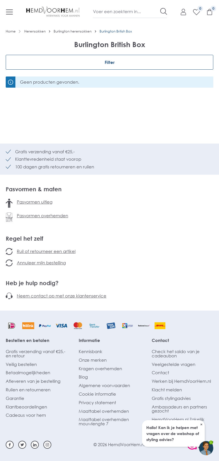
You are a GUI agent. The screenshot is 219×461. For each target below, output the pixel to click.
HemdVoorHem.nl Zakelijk (178, 419)
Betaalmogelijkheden (28, 372)
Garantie (15, 398)
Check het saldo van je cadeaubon (176, 353)
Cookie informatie (97, 393)
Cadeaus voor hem (26, 415)
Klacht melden (167, 389)
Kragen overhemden (100, 368)
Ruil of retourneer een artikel (46, 251)
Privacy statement (97, 402)
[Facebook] (10, 445)
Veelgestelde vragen (173, 364)
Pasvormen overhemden (42, 215)
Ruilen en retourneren (28, 389)
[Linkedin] (35, 445)
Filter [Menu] (110, 62)
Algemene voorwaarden (104, 385)
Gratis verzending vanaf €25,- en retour (35, 353)
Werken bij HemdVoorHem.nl (181, 381)
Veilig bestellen (21, 364)
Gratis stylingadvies (171, 398)
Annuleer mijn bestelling (41, 262)
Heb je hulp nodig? (32, 282)
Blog (83, 376)
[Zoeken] (163, 11)
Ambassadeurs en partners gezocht (179, 409)
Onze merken (93, 360)
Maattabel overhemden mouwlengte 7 (104, 421)
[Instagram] (47, 445)
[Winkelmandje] (206, 11)
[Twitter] (22, 445)
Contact (160, 340)
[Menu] (9, 11)
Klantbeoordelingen (26, 406)
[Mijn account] (180, 11)
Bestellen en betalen (27, 340)
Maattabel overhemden (104, 411)
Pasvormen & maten (34, 189)
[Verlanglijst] (193, 11)
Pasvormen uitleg (34, 201)
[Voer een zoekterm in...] (127, 11)
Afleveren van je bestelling (33, 381)
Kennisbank (90, 351)
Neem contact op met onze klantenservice (61, 295)
